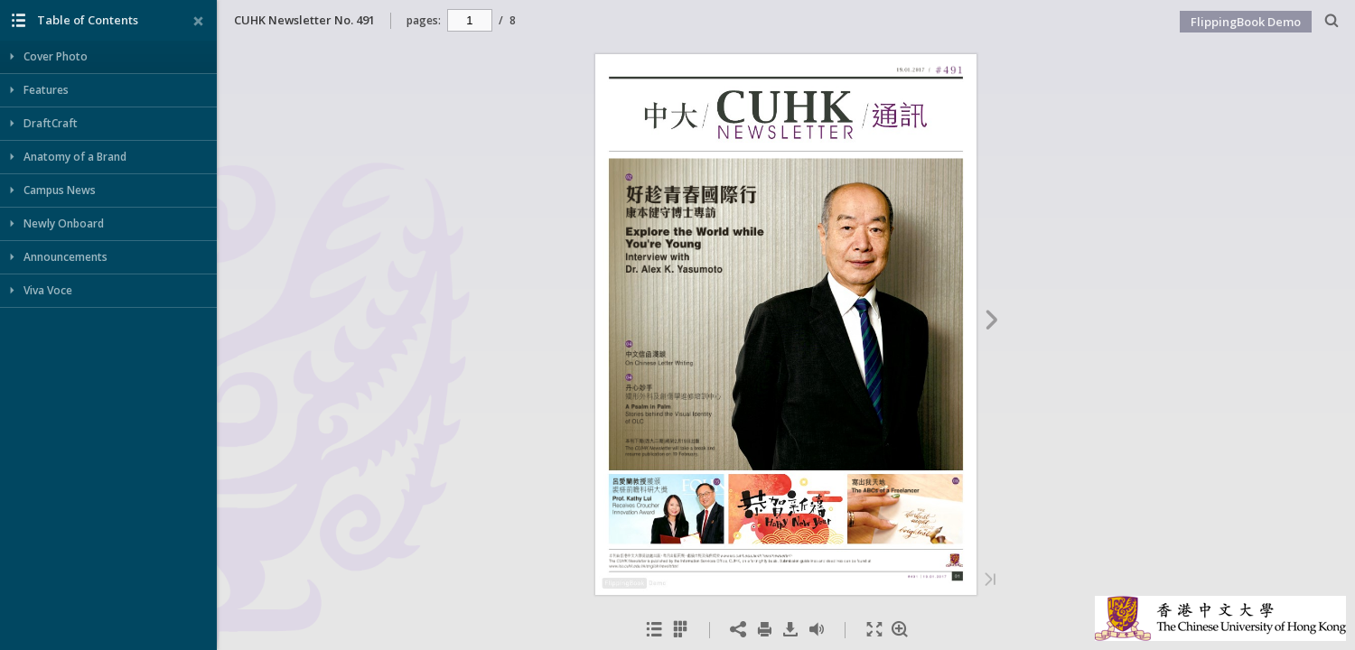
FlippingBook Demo (1246, 22)
